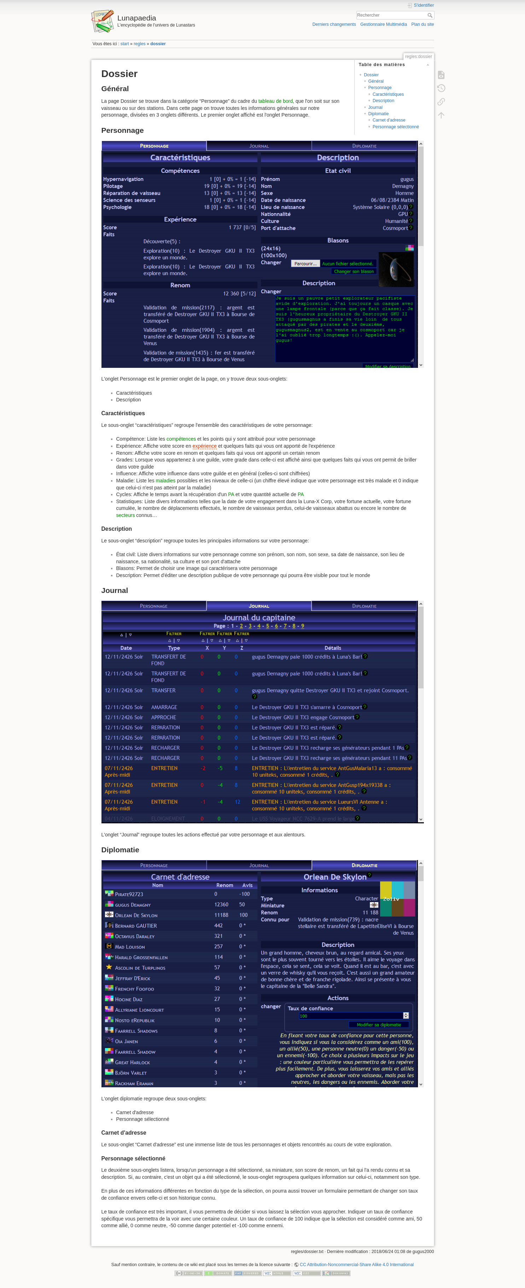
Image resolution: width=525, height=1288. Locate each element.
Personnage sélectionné (396, 126)
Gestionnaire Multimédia (383, 24)
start (125, 43)
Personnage (380, 87)
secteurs (125, 515)
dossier (158, 43)
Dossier (371, 74)
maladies (166, 480)
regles (139, 43)
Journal (375, 107)
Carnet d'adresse (389, 120)
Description (383, 100)
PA (231, 494)
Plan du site (422, 24)
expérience (205, 446)
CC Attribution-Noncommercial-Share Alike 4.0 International (357, 1264)
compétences (181, 439)
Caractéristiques (388, 94)
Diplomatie (378, 113)
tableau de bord (275, 101)
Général (376, 81)
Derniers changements (334, 24)
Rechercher (430, 15)
